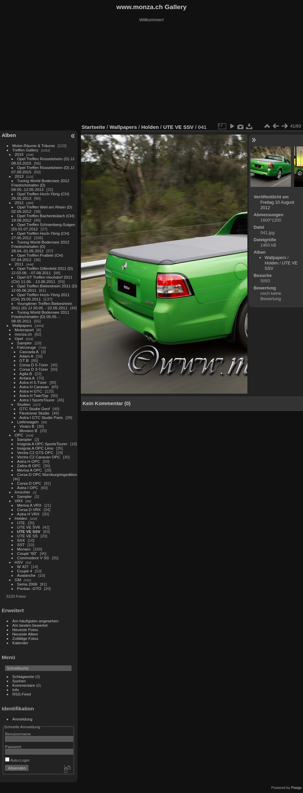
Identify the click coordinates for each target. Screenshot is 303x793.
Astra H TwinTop (34, 395)
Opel (19, 338)
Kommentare (23, 685)
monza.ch (23, 334)
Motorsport (24, 330)
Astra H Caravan (34, 387)
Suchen (19, 681)
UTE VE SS (27, 536)
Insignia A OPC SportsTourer (42, 444)
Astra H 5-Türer (33, 382)
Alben (9, 135)
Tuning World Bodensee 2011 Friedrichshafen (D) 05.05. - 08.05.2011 (40, 316)
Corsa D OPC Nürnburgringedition (47, 474)
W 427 (23, 566)
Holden (21, 518)
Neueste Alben (25, 634)
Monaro (24, 549)
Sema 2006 (27, 584)
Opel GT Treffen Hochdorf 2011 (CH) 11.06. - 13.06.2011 (41, 279)
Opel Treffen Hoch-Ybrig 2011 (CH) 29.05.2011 (40, 296)
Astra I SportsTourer (37, 400)
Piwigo (296, 788)
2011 (19, 264)
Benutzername (18, 734)
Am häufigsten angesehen (35, 621)
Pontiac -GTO (29, 588)
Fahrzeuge (26, 347)
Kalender (20, 643)
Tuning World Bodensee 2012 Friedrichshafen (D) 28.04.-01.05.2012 (40, 246)
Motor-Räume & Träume (33, 145)
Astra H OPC (28, 461)
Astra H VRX (28, 514)
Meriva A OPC (29, 470)
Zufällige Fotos (25, 638)
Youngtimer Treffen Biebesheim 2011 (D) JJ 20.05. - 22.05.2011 (41, 305)
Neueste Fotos (25, 629)
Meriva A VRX (29, 505)
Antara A (27, 378)
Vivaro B (27, 426)
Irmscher (22, 492)
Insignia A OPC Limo (35, 448)
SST (21, 544)
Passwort (13, 746)
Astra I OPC (27, 487)
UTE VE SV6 (28, 527)
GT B (24, 360)
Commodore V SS (33, 558)
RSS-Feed (21, 694)
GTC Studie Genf (35, 408)
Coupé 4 (24, 571)
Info (15, 689)
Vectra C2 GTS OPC (35, 452)
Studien (24, 404)
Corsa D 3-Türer (34, 369)
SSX (21, 540)
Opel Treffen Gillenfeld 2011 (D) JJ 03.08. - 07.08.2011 (42, 270)
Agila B (26, 373)
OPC (19, 435)
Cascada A (29, 351)
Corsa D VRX (29, 509)
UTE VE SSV (28, 531)
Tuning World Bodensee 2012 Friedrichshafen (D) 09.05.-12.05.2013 (40, 185)
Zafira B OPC (29, 465)
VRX (19, 501)
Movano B (28, 430)
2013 (19, 176)
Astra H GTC (31, 391)
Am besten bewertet (30, 625)
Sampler (24, 343)
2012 (19, 202)
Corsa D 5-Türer (34, 365)
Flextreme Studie (35, 413)
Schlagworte (23, 676)
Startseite (93, 127)
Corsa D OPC (29, 483)
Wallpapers (22, 325)
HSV (19, 562)
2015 (19, 154)
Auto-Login (17, 760)
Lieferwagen (28, 422)
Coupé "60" (27, 553)
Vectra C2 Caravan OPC (38, 457)
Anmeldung (22, 719)
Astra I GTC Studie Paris (41, 417)
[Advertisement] (151, 74)
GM (18, 579)
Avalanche (26, 575)
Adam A (26, 356)
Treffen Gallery (25, 150)
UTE (21, 522)
